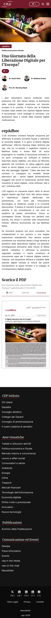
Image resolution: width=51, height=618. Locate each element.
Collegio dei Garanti (12, 416)
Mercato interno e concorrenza (19, 453)
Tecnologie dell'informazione (17, 492)
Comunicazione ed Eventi (20, 539)
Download (41, 293)
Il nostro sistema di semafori (17, 426)
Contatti (40, 602)
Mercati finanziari (11, 487)
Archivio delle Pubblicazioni (17, 529)
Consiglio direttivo (12, 412)
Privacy (27, 602)
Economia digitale (11, 497)
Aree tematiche (13, 437)
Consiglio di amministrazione (17, 421)
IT (5, 71)
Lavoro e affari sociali (13, 458)
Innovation (7, 507)
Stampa (6, 546)
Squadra (6, 407)
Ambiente (7, 468)
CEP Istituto (10, 396)
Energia (6, 473)
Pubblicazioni (12, 522)
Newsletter (8, 570)
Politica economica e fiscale (17, 448)
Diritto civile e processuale (16, 502)
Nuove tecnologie (11, 512)
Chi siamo (7, 402)
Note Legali (12, 602)
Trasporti (6, 482)
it (34, 4)
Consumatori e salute (13, 463)
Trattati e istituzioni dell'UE (16, 443)
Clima (5, 477)
